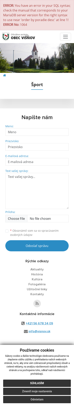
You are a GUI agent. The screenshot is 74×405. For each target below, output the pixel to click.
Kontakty (37, 294)
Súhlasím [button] (37, 384)
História (37, 274)
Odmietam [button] (37, 401)
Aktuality (37, 269)
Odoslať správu (37, 246)
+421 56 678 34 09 (39, 323)
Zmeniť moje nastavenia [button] (37, 392)
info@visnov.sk (39, 331)
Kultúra (37, 279)
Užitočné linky (37, 289)
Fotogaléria (37, 284)
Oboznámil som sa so (34, 233)
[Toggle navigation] (65, 37)
